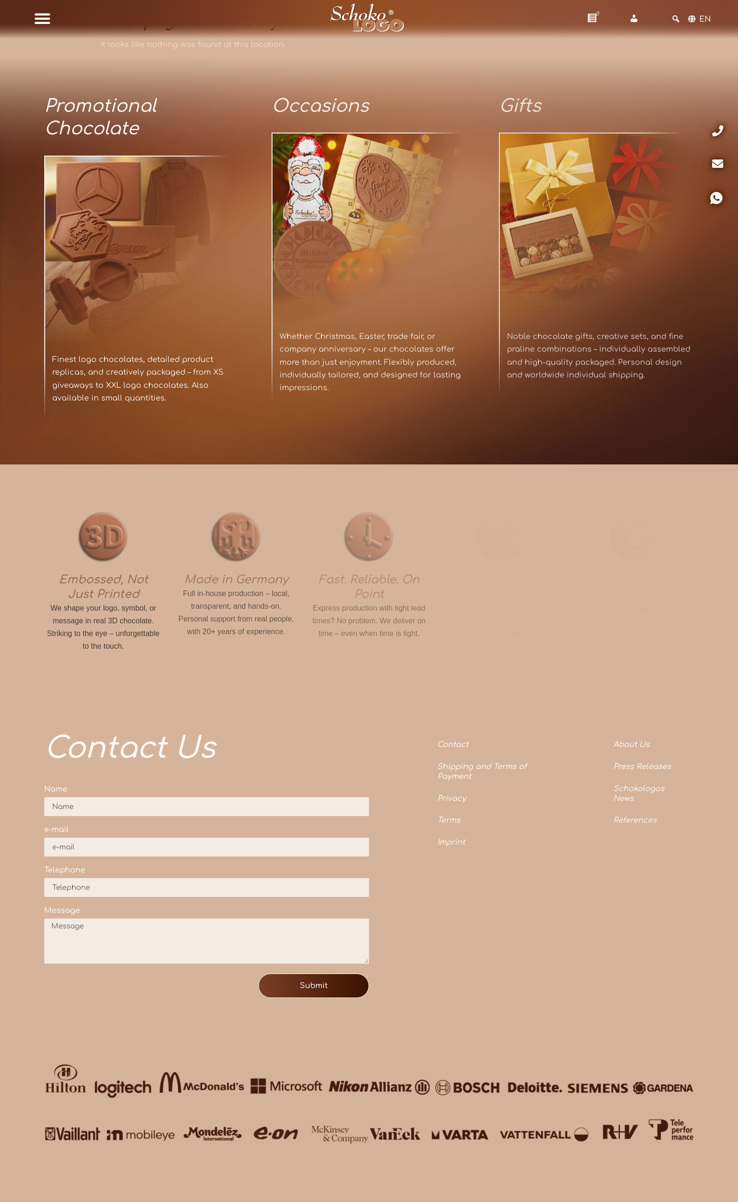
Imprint (451, 842)
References (635, 820)
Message (62, 911)
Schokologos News (639, 794)
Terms (448, 820)
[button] (42, 18)
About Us (631, 744)
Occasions (320, 106)
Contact (452, 744)
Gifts (520, 106)
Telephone (64, 870)
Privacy (451, 798)
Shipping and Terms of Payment (482, 771)
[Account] (634, 18)
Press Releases (642, 766)
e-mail (56, 830)
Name (55, 789)
